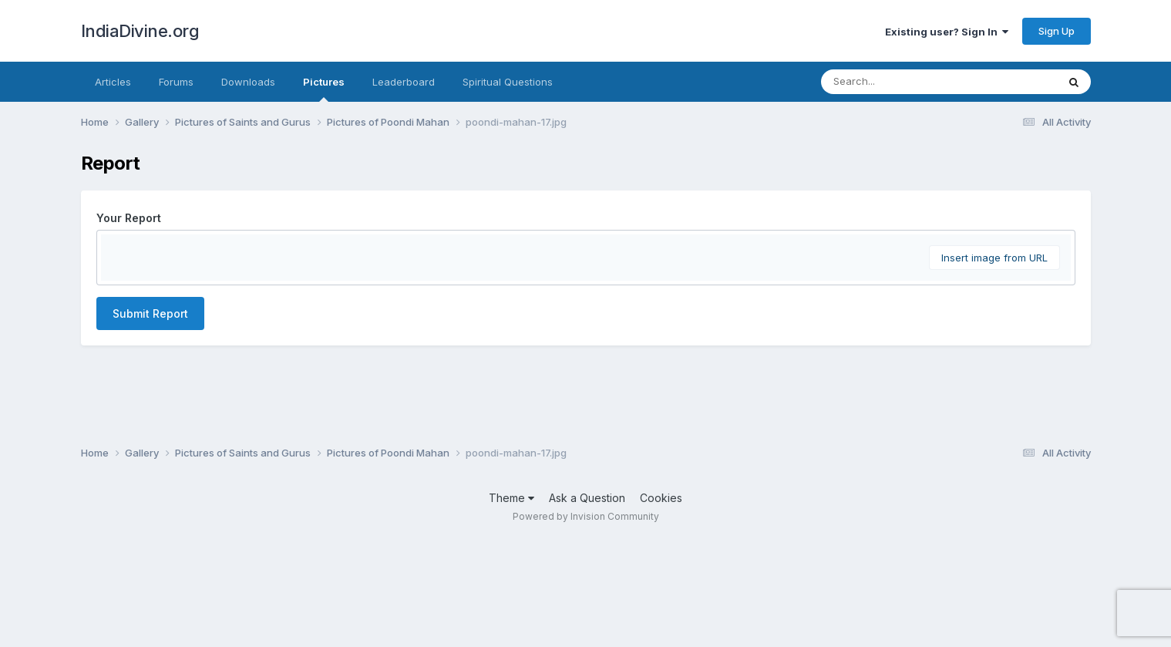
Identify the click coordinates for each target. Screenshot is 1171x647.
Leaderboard (403, 82)
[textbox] (586, 342)
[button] (115, 249)
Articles (113, 82)
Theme (511, 605)
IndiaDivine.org (140, 31)
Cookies (661, 605)
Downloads (248, 82)
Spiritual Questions (508, 82)
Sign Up (1056, 31)
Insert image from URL (994, 442)
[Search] (897, 81)
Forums (176, 82)
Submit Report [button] (150, 498)
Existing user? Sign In (946, 31)
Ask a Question (587, 605)
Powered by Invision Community (586, 624)
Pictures (324, 89)
